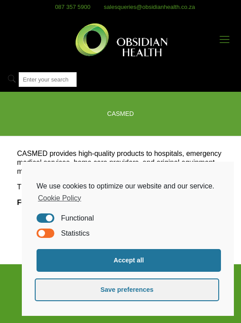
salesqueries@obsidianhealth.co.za (149, 7)
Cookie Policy (59, 198)
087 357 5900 (72, 7)
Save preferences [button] (126, 289)
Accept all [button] (129, 260)
